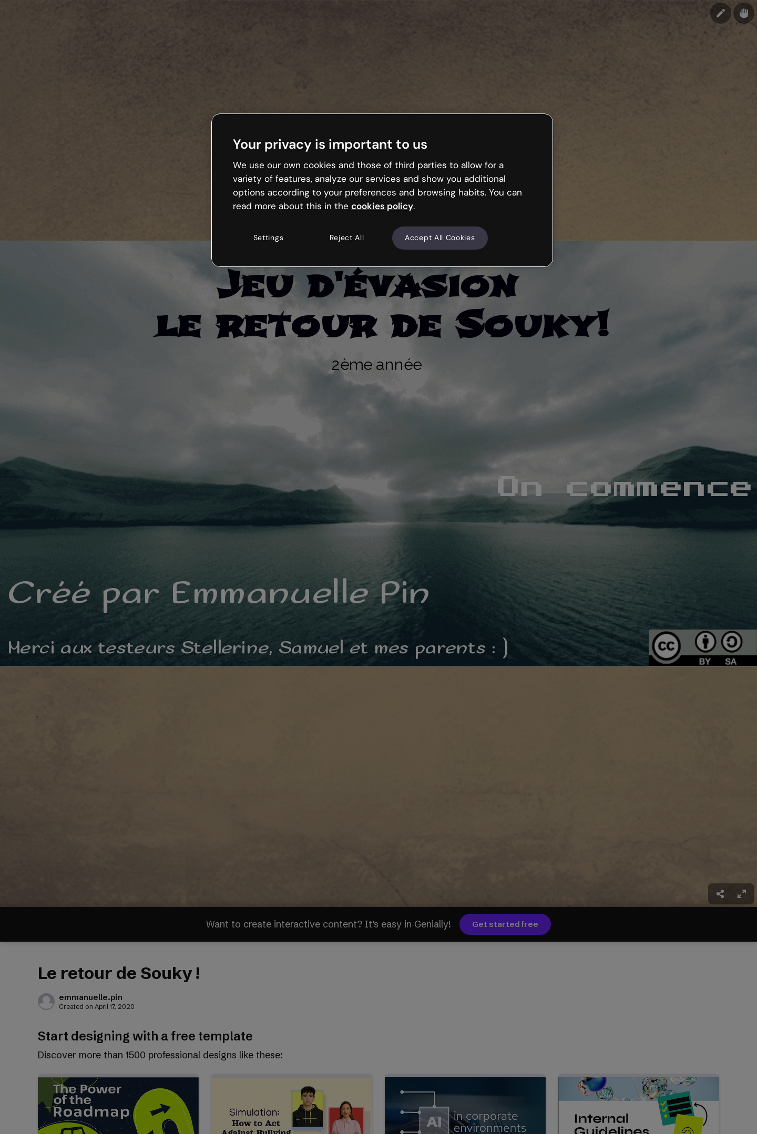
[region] (382, 190)
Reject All (347, 237)
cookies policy (382, 206)
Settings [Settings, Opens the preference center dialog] (268, 237)
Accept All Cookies (440, 237)
